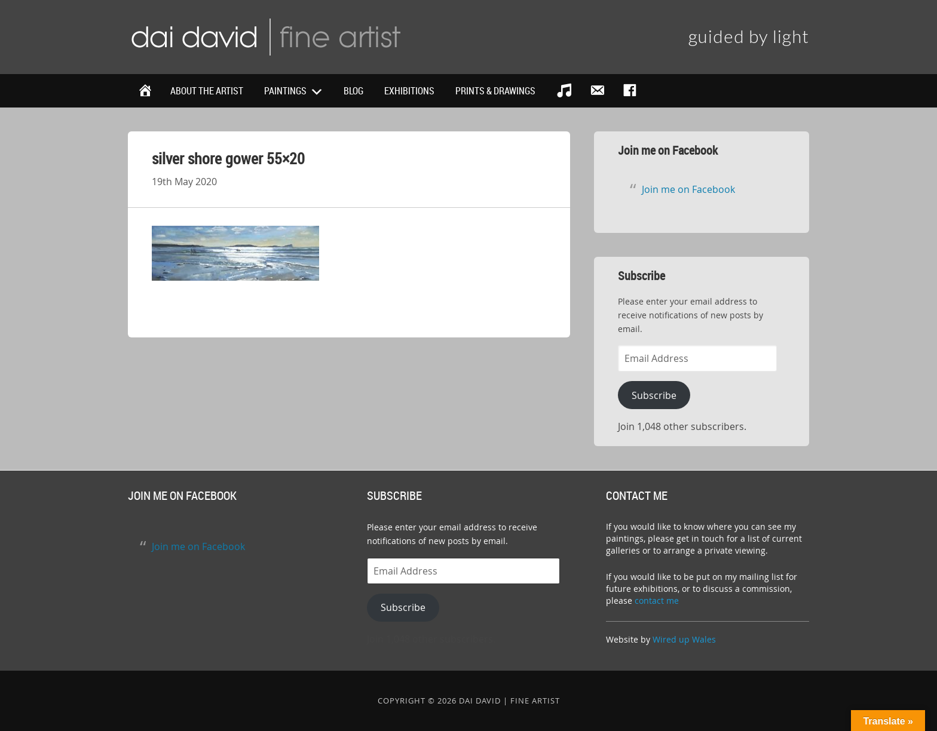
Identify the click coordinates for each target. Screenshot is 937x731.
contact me (657, 600)
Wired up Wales (684, 639)
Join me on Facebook (668, 150)
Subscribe (654, 395)
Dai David (265, 36)
